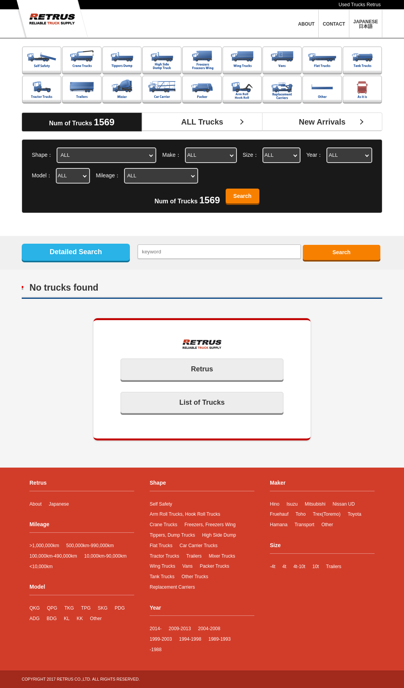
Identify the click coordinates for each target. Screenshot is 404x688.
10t (315, 566)
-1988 (156, 649)
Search (242, 196)
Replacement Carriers (172, 587)
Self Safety (161, 504)
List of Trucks (201, 402)
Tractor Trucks (164, 556)
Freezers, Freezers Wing (210, 524)
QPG (52, 608)
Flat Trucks (161, 545)
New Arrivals (322, 122)
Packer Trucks (214, 566)
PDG (120, 608)
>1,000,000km (44, 545)
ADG (34, 618)
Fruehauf (279, 514)
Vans (187, 566)
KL (67, 618)
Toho (300, 514)
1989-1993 (219, 639)
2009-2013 (180, 628)
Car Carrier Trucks (199, 545)
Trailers (194, 556)
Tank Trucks (162, 576)
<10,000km (41, 566)
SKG (102, 608)
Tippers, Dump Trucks (172, 535)
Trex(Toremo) (327, 514)
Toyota (354, 514)
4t (284, 566)
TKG (69, 608)
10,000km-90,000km (105, 556)
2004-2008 (209, 628)
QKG (34, 608)
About (35, 504)
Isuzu (292, 504)
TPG (86, 608)
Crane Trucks (163, 524)
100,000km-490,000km (53, 556)
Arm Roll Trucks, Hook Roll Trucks (185, 514)
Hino (275, 504)
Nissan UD (344, 504)
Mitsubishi (315, 504)
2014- (156, 628)
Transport (304, 524)
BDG (52, 618)
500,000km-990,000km (90, 545)
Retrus (202, 369)
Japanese (59, 504)
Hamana (278, 524)
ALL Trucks (202, 122)
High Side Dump (219, 535)
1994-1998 (190, 639)
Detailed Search (76, 252)
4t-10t (300, 566)
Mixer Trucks (222, 556)
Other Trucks (194, 576)
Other (96, 618)
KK (80, 618)
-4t (272, 566)
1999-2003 (161, 639)
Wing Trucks (162, 566)
